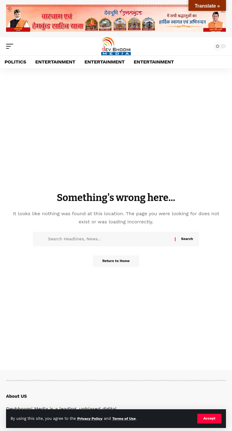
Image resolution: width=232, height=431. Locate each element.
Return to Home (116, 261)
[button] (209, 418)
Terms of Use (126, 418)
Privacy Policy (90, 418)
